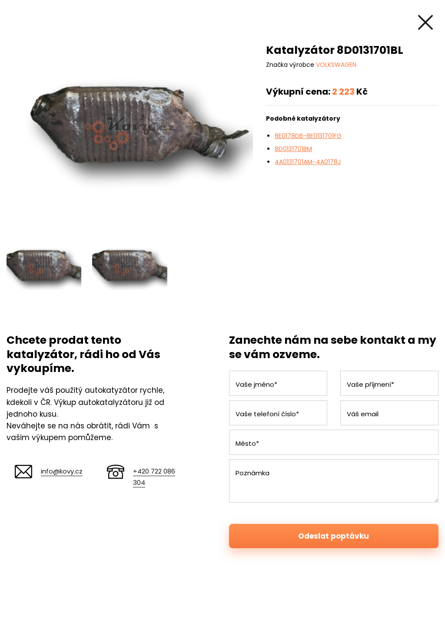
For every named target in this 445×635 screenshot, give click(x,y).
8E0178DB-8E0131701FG (308, 136)
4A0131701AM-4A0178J (308, 162)
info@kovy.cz (62, 471)
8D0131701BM (293, 149)
